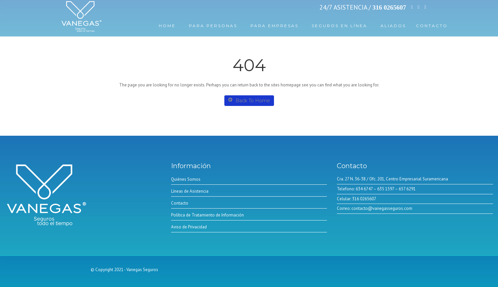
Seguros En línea (339, 25)
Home (167, 25)
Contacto (432, 25)
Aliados (393, 25)
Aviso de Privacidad (189, 227)
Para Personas (213, 25)
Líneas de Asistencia (189, 191)
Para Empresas (274, 25)
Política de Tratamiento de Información (207, 215)
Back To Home (249, 100)
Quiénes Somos (186, 179)
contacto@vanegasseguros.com (381, 208)
